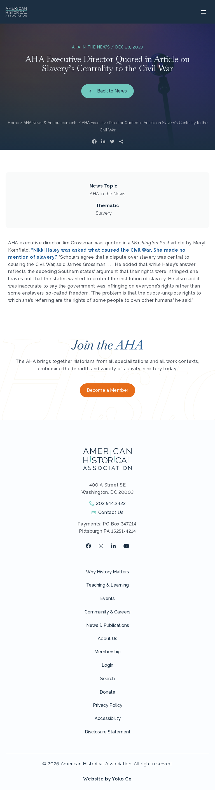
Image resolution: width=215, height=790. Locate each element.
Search (107, 678)
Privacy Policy (107, 705)
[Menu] (202, 12)
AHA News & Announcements (50, 123)
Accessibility (108, 718)
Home (13, 123)
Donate (107, 692)
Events (107, 598)
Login (107, 665)
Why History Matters (107, 571)
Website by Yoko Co (107, 779)
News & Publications (107, 625)
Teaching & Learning (107, 585)
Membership (107, 651)
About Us (107, 638)
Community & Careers (107, 612)
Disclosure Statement (107, 732)
